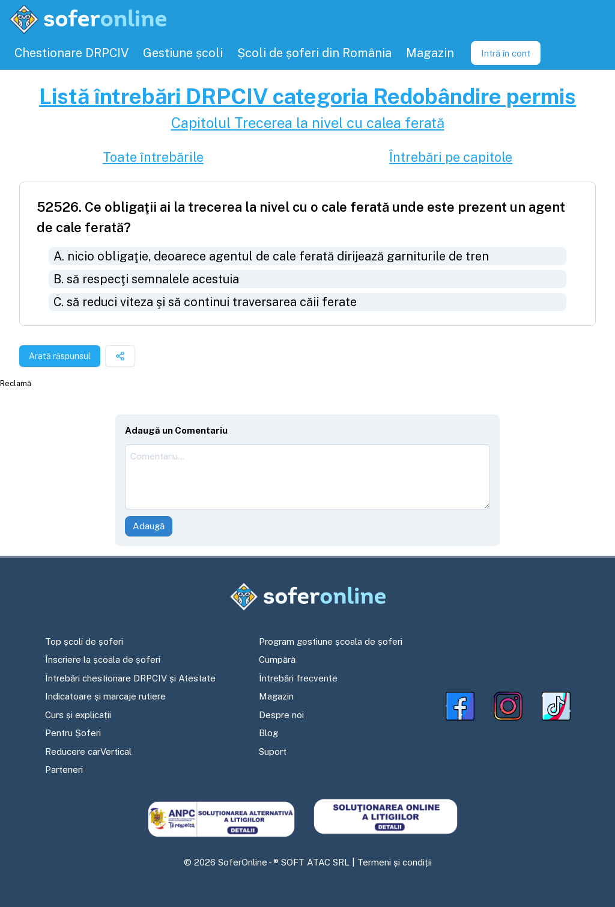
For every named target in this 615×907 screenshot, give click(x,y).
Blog (268, 733)
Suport (272, 751)
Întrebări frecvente (298, 678)
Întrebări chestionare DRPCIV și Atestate (130, 678)
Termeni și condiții (394, 862)
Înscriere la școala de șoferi (102, 659)
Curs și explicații (78, 715)
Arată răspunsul (60, 356)
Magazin (276, 696)
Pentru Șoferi (73, 733)
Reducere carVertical (88, 751)
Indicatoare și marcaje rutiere (105, 696)
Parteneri (64, 769)
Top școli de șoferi (84, 641)
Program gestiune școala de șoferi (330, 641)
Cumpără (277, 659)
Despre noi (281, 715)
